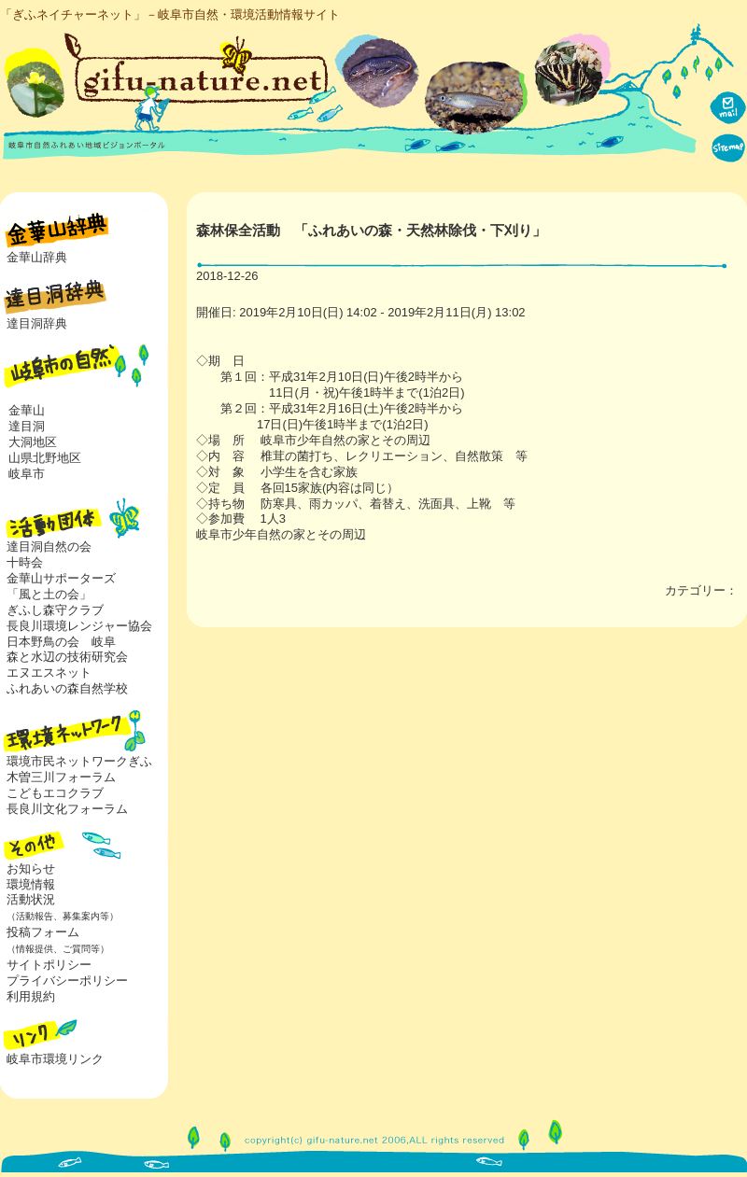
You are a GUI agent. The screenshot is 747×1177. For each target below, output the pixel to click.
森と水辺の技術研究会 (67, 657)
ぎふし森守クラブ (55, 610)
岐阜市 (26, 474)
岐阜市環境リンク (55, 1059)
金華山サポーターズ (61, 578)
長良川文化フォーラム (67, 809)
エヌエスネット (49, 673)
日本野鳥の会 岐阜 (61, 642)
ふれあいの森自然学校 (67, 688)
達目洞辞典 (37, 323)
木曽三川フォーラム (61, 777)
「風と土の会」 (49, 594)
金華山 (26, 410)
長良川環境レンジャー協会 (79, 626)
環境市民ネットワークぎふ (79, 761)
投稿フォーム (54, 940)
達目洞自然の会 (49, 546)
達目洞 (26, 426)
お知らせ (31, 869)
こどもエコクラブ (55, 793)
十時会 (25, 562)
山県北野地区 (44, 458)
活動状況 (59, 907)
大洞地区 (32, 442)
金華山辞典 (37, 257)
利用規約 (31, 996)
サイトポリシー (49, 965)
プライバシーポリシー (67, 981)
